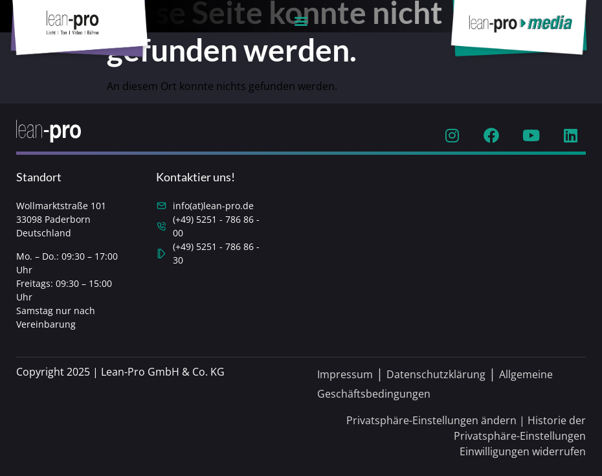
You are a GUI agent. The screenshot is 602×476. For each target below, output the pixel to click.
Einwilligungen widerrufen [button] (523, 451)
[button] (301, 20)
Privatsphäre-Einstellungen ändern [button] (431, 420)
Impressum (345, 374)
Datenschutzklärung (435, 374)
